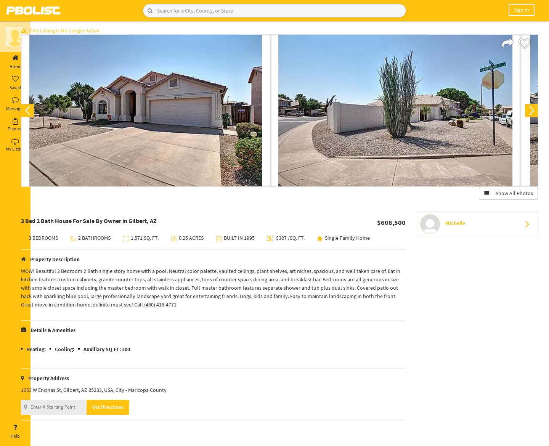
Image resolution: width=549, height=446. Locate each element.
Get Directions (123, 409)
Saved (15, 83)
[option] (161, 113)
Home (15, 62)
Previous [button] (42, 112)
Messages (15, 104)
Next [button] (529, 112)
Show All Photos (506, 195)
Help (15, 431)
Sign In (521, 9)
